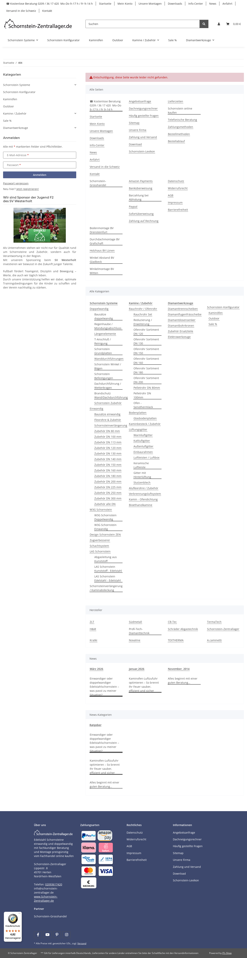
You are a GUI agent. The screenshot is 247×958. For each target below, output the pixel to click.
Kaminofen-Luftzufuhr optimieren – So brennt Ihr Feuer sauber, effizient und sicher (144, 685)
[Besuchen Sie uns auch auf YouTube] (47, 934)
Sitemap (134, 123)
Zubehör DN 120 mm (107, 448)
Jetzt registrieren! (27, 189)
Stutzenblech (142, 482)
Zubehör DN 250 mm (107, 493)
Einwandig (96, 408)
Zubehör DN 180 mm (107, 476)
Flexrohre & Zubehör (107, 420)
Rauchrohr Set (143, 314)
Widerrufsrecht (178, 188)
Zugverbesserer (100, 540)
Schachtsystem (99, 546)
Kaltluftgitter (142, 441)
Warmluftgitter (143, 435)
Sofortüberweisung (141, 214)
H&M (93, 629)
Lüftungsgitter (138, 429)
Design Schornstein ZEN (105, 534)
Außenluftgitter (143, 446)
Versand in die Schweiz (21, 11)
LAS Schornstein (100, 551)
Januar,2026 (136, 669)
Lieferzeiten (175, 101)
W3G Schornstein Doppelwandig (105, 517)
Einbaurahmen (143, 452)
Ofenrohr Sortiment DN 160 (146, 361)
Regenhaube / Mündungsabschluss (107, 326)
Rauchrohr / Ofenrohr (143, 309)
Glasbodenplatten (145, 418)
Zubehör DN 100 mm (107, 436)
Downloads (175, 3)
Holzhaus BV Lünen (102, 250)
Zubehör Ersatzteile (180, 331)
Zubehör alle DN (105, 504)
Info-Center (195, 3)
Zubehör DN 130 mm (107, 453)
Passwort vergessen (16, 183)
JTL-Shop (227, 953)
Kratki (93, 640)
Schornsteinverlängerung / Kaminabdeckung (106, 588)
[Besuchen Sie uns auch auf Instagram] (66, 934)
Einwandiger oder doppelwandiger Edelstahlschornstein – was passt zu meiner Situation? (104, 687)
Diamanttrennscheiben (183, 309)
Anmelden (39, 175)
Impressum (175, 202)
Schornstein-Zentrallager (223, 629)
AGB (170, 195)
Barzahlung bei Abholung (139, 197)
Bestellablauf (176, 141)
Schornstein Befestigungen (103, 376)
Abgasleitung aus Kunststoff (105, 559)
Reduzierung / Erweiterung (143, 322)
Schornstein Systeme (16, 85)
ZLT (92, 622)
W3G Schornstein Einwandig (105, 527)
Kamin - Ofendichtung (143, 499)
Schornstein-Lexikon (142, 151)
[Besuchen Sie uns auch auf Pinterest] (57, 934)
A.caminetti (214, 640)
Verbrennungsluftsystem (145, 494)
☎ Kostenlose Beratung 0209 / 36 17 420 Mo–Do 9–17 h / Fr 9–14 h (49, 3)
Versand (81, 943)
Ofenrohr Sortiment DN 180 (146, 370)
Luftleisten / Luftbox (146, 457)
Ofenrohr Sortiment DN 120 (146, 332)
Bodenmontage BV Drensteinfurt (101, 230)
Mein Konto (125, 3)
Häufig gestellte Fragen (144, 115)
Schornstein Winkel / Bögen (107, 366)
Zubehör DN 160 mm (107, 470)
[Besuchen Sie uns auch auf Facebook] (38, 934)
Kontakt (47, 11)
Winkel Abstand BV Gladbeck (102, 260)
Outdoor (214, 318)
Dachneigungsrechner (143, 108)
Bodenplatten (137, 412)
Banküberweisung (140, 188)
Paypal (133, 206)
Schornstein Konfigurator (223, 307)
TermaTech (214, 622)
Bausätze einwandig (107, 414)
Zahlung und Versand (143, 137)
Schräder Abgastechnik (183, 629)
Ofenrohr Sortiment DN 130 (146, 341)
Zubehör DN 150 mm (107, 465)
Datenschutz (176, 181)
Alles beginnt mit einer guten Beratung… (182, 680)
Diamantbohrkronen (181, 325)
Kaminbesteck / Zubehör (145, 424)
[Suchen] (142, 24)
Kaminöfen (216, 313)
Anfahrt (227, 3)
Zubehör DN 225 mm (107, 487)
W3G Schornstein (101, 509)
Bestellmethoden (179, 134)
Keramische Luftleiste (141, 465)
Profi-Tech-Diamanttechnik (139, 631)
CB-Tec (172, 622)
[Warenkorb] (233, 24)
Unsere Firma (137, 130)
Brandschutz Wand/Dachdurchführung (111, 395)
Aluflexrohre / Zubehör (143, 488)
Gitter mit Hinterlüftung (142, 475)
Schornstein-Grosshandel (98, 183)
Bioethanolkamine (140, 505)
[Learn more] (38, 23)
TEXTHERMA (176, 640)
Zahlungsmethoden (180, 127)
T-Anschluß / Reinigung (102, 341)
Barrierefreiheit (178, 209)
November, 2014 (178, 669)
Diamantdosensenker (181, 320)
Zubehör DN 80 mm (107, 431)
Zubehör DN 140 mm (107, 459)
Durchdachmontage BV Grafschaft (104, 241)
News (212, 3)
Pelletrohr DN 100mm (142, 395)
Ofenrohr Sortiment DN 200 (146, 380)
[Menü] (19, 914)
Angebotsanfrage (140, 101)
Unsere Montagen (150, 3)
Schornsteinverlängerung (110, 425)
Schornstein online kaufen (180, 110)
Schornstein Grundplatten (103, 351)
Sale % (213, 324)
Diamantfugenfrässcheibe (184, 314)
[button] (219, 24)
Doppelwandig (99, 309)
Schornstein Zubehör (108, 403)
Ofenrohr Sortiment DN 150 (146, 351)
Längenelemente (105, 334)
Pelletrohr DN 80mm (147, 388)
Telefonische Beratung (182, 120)
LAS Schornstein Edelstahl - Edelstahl (107, 578)
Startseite (105, 3)
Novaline (134, 640)
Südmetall (135, 622)
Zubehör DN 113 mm (107, 442)
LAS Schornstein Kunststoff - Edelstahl (108, 569)
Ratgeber (96, 725)
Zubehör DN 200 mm (107, 481)
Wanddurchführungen (109, 358)
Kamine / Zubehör (14, 113)
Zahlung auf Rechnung (143, 221)
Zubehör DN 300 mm (107, 498)
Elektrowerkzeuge (179, 337)
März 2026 (96, 669)
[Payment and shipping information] (88, 835)
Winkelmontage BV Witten (102, 271)
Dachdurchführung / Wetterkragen (107, 386)
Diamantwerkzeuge (15, 128)
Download (135, 144)
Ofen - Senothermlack (143, 405)
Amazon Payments (141, 181)
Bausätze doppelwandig (103, 316)
